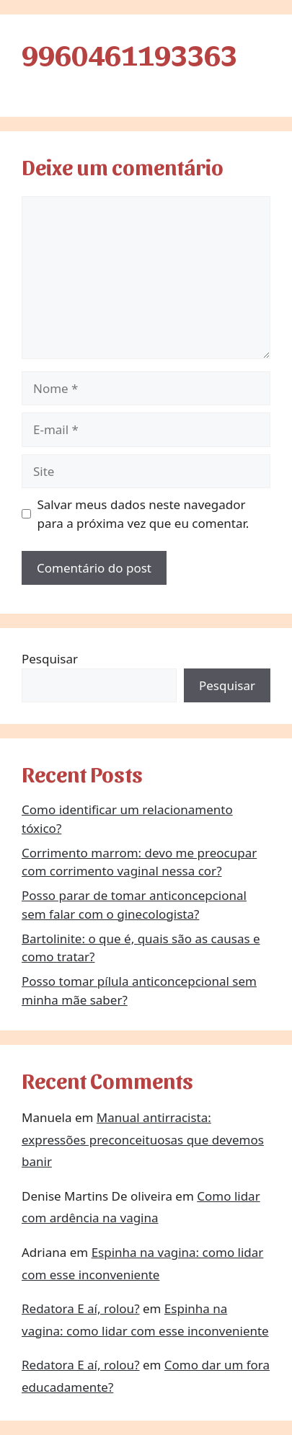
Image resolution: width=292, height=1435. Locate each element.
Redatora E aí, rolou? (81, 1308)
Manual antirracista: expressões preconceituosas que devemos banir (143, 1139)
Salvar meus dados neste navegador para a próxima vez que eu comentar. (143, 513)
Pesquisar (50, 658)
